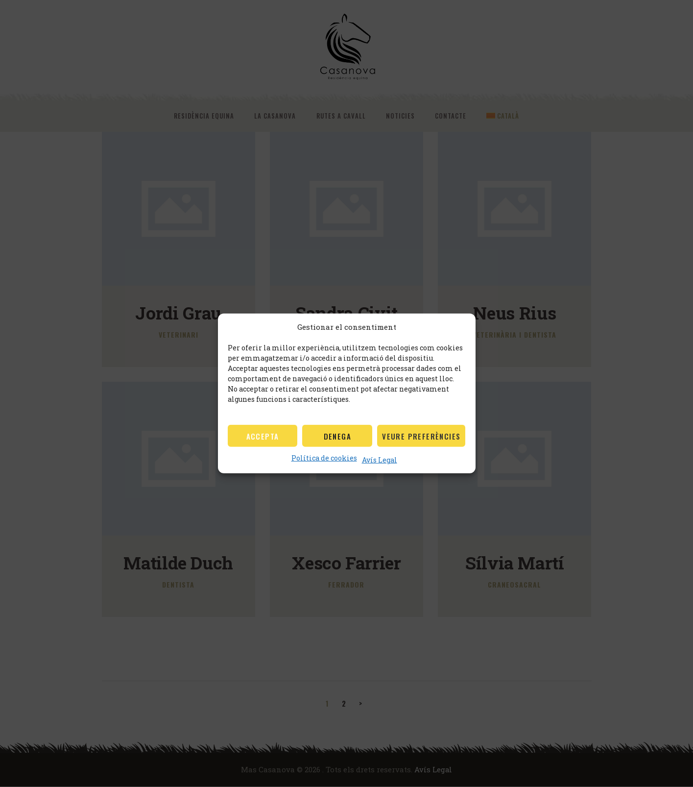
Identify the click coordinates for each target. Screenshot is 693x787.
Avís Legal (379, 460)
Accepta (262, 436)
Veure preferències (421, 436)
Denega (337, 436)
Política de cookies (324, 458)
